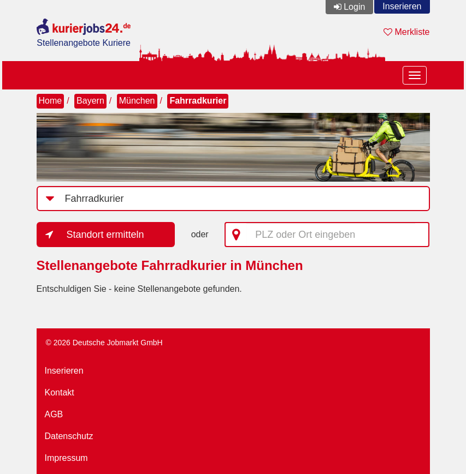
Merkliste (406, 32)
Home (50, 100)
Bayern (90, 100)
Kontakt (59, 392)
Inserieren (401, 6)
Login (354, 6)
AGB (54, 414)
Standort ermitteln (105, 234)
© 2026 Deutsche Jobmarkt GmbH (104, 342)
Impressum (66, 458)
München (137, 100)
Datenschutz (69, 436)
